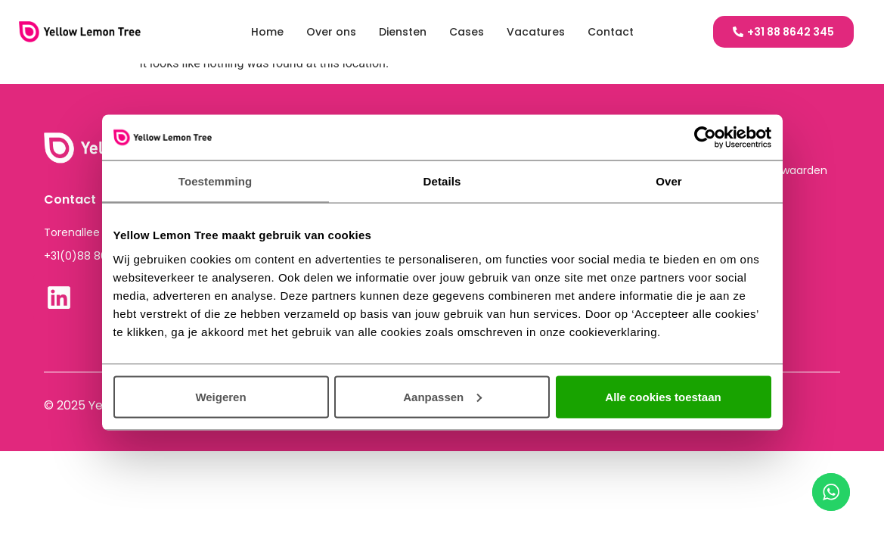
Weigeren (220, 396)
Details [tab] (442, 181)
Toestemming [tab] (215, 181)
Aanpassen (442, 396)
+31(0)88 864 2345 (94, 255)
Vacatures (536, 31)
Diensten (402, 31)
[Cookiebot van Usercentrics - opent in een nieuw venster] (705, 137)
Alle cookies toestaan (663, 396)
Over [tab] (669, 181)
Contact (611, 31)
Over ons (331, 31)
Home (267, 31)
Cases (466, 31)
